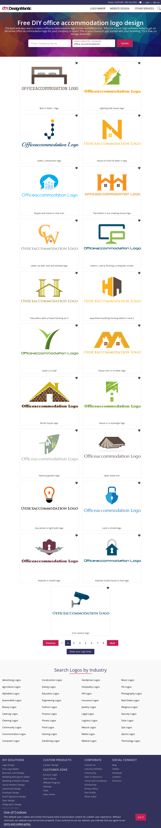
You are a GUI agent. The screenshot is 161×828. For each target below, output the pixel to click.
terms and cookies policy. (17, 824)
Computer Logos (11, 740)
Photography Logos (131, 692)
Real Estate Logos (130, 699)
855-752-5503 (131, 2)
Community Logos (11, 726)
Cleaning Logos (10, 719)
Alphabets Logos (10, 692)
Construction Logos (52, 679)
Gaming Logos (49, 733)
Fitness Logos (49, 719)
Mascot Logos (89, 726)
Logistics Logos (89, 719)
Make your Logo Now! (80, 650)
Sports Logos (128, 733)
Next (112, 642)
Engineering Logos (51, 699)
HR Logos (86, 692)
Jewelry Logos (89, 706)
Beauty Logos (9, 706)
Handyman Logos (91, 679)
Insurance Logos (90, 699)
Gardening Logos (51, 740)
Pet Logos (126, 686)
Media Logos (88, 733)
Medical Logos (89, 740)
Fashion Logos (49, 706)
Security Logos (128, 713)
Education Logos (50, 692)
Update (125, 43)
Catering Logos (10, 713)
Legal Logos (88, 713)
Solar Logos (127, 719)
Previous (50, 642)
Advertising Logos (11, 679)
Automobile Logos (11, 699)
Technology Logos (130, 740)
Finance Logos (49, 713)
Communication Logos (14, 733)
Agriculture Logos (11, 686)
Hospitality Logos (91, 686)
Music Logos (127, 679)
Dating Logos (49, 686)
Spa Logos (126, 726)
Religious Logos (129, 706)
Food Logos (48, 726)
